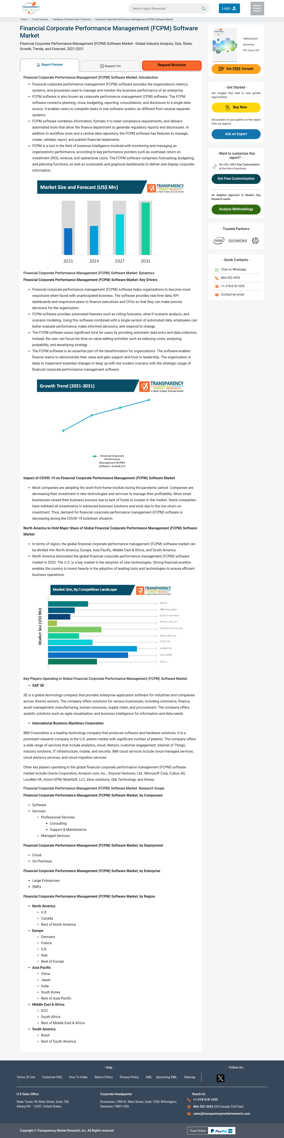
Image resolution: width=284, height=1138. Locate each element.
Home (24, 19)
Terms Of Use (26, 1077)
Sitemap (189, 1077)
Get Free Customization (236, 178)
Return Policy (104, 1077)
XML (149, 1077)
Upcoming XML (166, 1077)
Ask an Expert (236, 134)
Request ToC (110, 66)
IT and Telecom (40, 19)
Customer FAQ (52, 1077)
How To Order (78, 1077)
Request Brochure (172, 65)
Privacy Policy (129, 1077)
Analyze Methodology (236, 209)
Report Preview (50, 65)
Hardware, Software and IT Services (72, 19)
